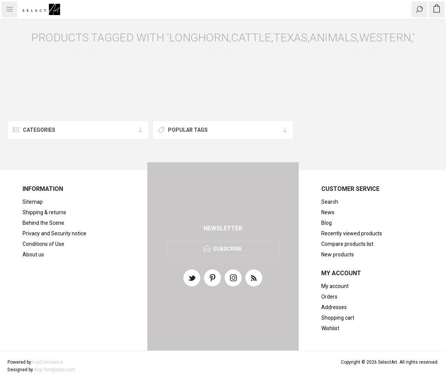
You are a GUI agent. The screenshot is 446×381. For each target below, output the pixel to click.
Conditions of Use (43, 244)
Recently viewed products (351, 233)
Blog (326, 223)
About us (33, 254)
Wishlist (330, 328)
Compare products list (347, 244)
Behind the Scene (43, 223)
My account (335, 286)
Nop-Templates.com (55, 369)
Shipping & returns (44, 212)
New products (337, 254)
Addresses (334, 307)
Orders (329, 297)
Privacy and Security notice (54, 233)
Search (329, 202)
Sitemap (33, 202)
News (327, 212)
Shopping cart (337, 318)
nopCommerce (47, 362)
